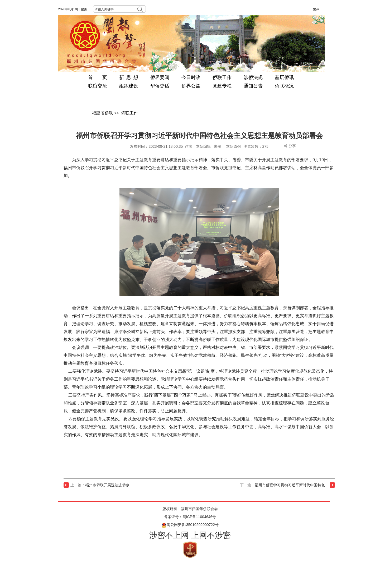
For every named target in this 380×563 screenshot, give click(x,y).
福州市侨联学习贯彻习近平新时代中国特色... (291, 485)
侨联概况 (284, 86)
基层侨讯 (284, 77)
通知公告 (253, 86)
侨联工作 (222, 77)
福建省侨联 (102, 113)
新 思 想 (128, 77)
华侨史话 (159, 86)
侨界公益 (190, 86)
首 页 (97, 77)
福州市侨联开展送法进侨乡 (107, 485)
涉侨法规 (253, 77)
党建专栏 (222, 86)
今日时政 (190, 77)
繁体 (316, 9)
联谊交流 (97, 86)
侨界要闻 (159, 77)
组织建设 (128, 86)
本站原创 (233, 146)
